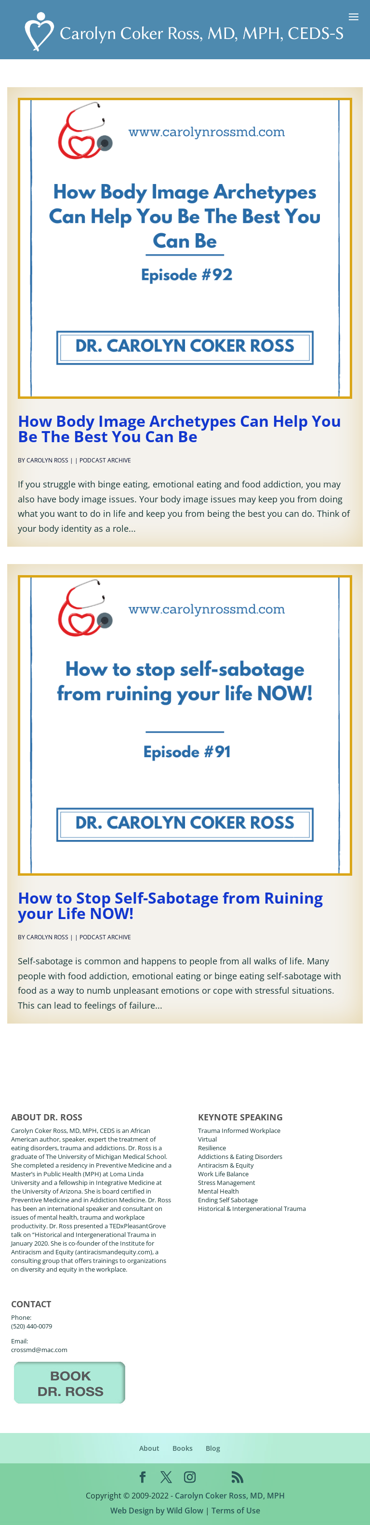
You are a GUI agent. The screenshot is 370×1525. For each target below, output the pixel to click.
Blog (213, 1448)
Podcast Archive (105, 460)
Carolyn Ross (47, 460)
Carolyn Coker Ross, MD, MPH (230, 1495)
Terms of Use (235, 1510)
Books (182, 1448)
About (149, 1448)
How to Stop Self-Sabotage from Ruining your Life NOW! (170, 905)
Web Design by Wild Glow (156, 1510)
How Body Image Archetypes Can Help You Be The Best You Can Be (179, 428)
